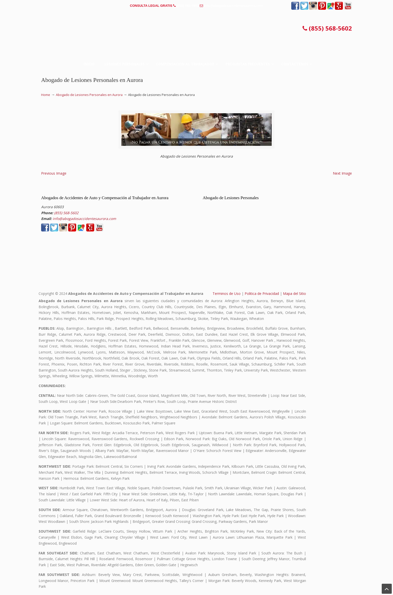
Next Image (342, 173)
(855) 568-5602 (188, 6)
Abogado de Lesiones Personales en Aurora (89, 95)
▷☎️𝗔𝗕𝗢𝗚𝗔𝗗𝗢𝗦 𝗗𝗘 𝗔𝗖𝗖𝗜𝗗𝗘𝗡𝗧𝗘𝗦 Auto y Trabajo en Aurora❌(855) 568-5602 (196, 29)
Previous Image (53, 173)
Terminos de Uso (227, 293)
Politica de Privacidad (262, 293)
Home (45, 95)
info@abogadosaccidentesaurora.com (233, 6)
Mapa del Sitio (294, 293)
